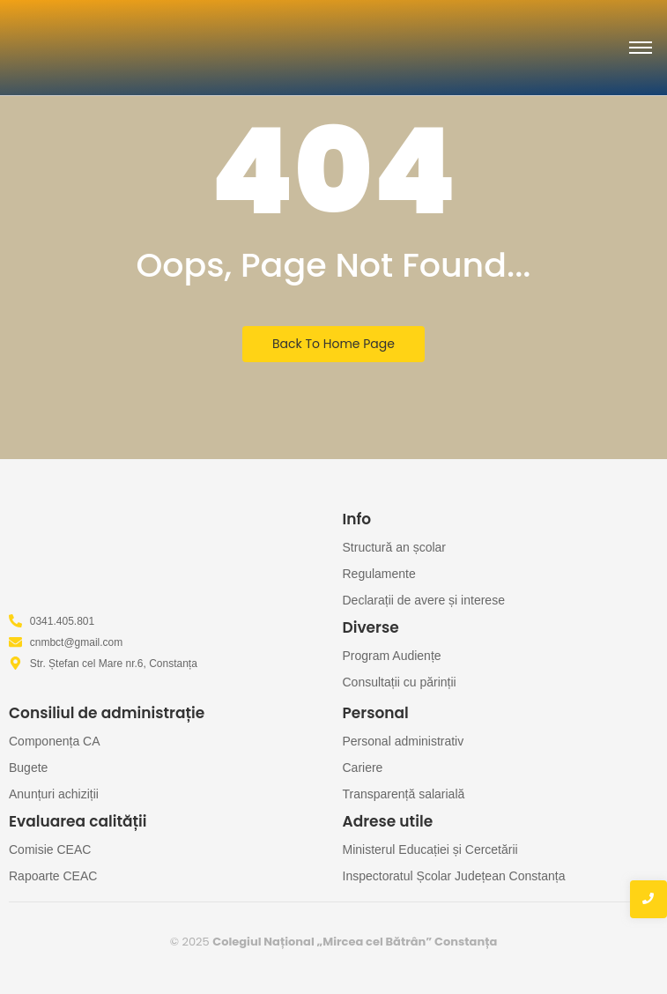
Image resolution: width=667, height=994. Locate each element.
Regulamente (379, 574)
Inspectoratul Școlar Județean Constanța (454, 876)
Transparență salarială (404, 794)
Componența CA (54, 741)
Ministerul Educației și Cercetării (430, 849)
